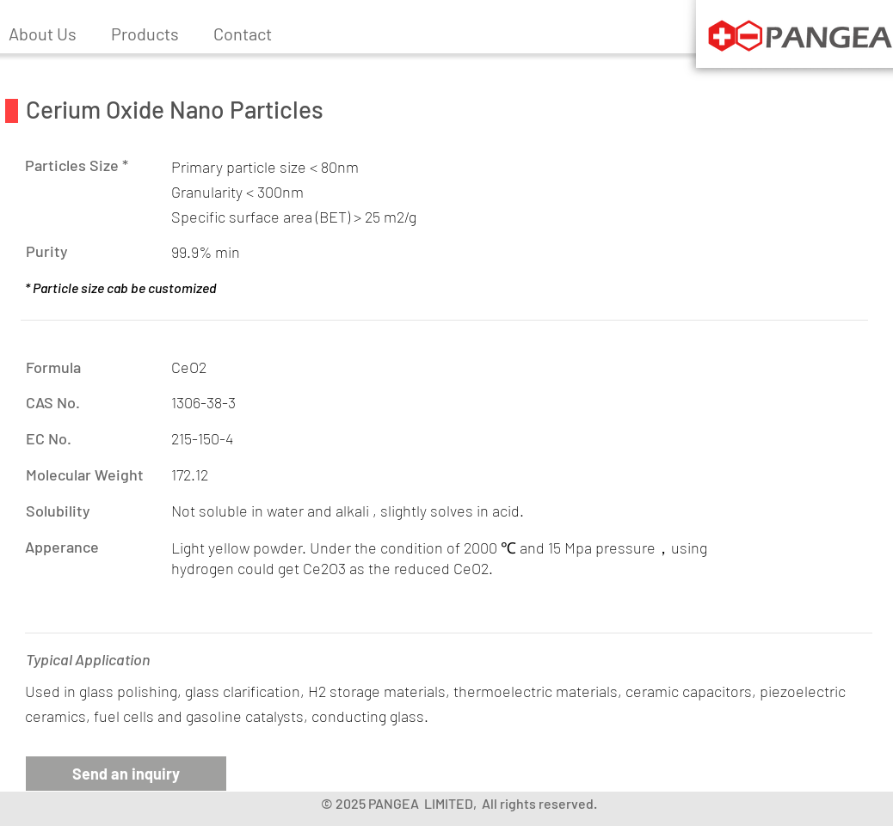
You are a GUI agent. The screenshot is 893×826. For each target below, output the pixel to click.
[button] (145, 33)
